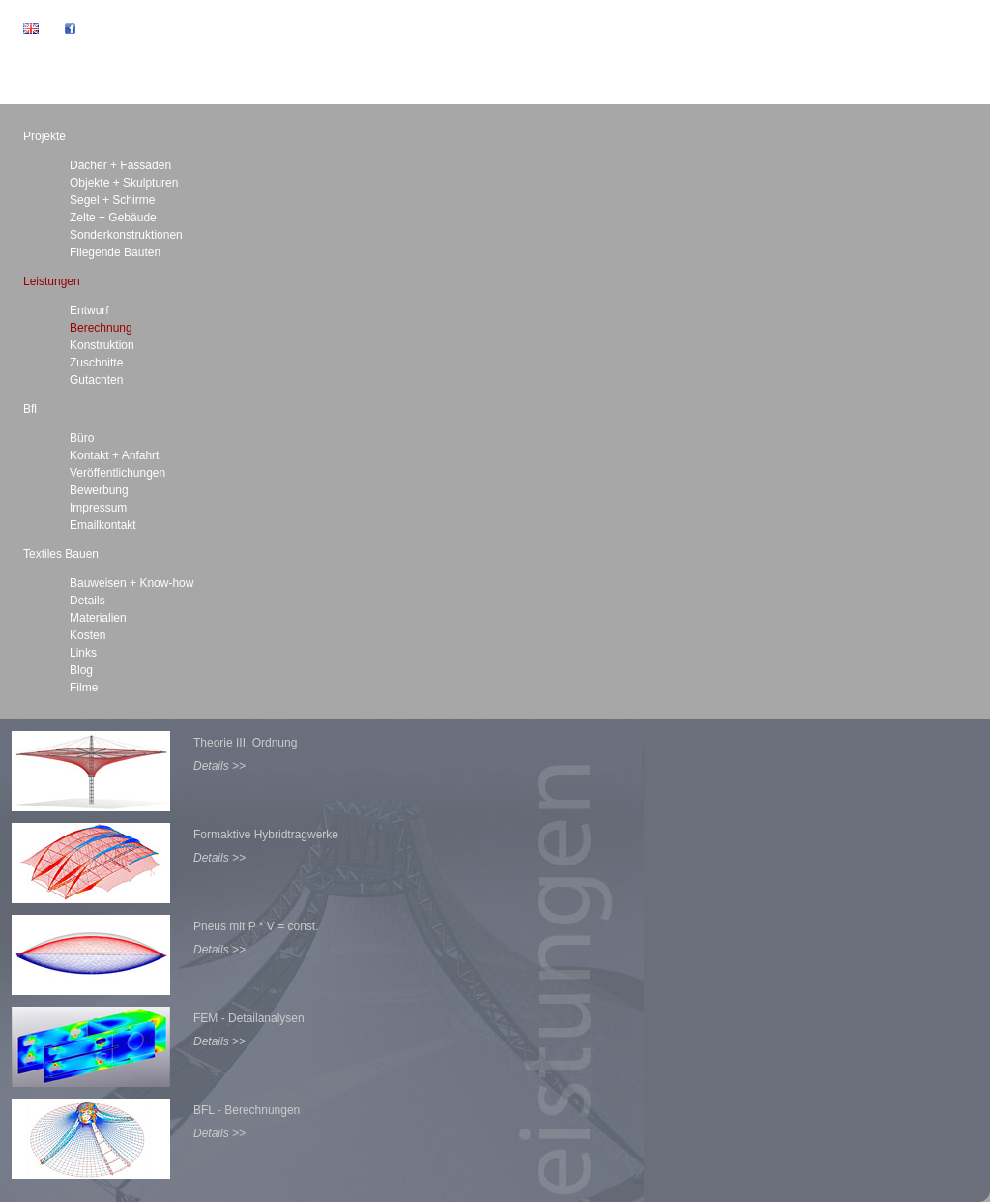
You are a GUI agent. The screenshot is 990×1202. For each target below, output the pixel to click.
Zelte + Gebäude (113, 217)
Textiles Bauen (61, 554)
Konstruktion (102, 345)
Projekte (44, 136)
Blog (81, 670)
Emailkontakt (103, 525)
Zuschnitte (96, 362)
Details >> (219, 766)
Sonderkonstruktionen (126, 235)
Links (83, 653)
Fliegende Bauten (115, 252)
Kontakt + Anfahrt (114, 455)
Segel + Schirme (112, 200)
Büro (82, 438)
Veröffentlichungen (117, 473)
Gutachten (96, 380)
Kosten (87, 635)
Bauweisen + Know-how (131, 583)
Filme (84, 687)
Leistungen (51, 281)
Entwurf (89, 310)
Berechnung (101, 328)
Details (87, 600)
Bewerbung (99, 490)
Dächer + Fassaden (120, 165)
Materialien (98, 618)
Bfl (30, 409)
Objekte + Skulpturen (124, 183)
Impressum (98, 507)
